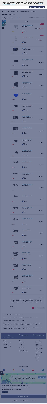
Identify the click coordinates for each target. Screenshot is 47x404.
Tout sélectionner (41, 7)
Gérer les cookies (33, 7)
